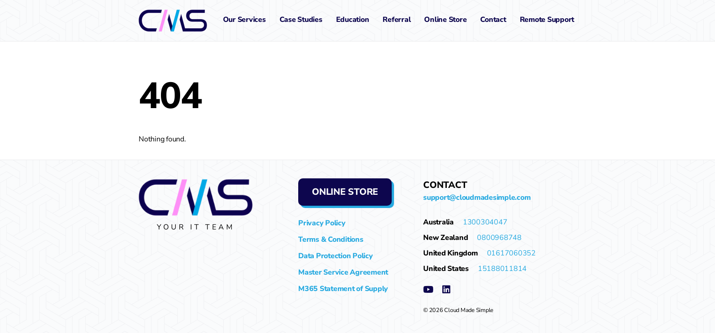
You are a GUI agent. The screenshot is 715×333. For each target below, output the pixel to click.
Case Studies (301, 20)
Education (352, 20)
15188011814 (502, 269)
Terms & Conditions (330, 239)
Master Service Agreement (343, 272)
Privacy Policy (322, 223)
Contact (493, 20)
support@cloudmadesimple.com (476, 198)
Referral (396, 20)
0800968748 (499, 238)
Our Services (244, 20)
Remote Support (547, 20)
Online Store (445, 20)
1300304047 (485, 222)
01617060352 (511, 253)
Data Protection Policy (335, 256)
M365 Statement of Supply (343, 289)
